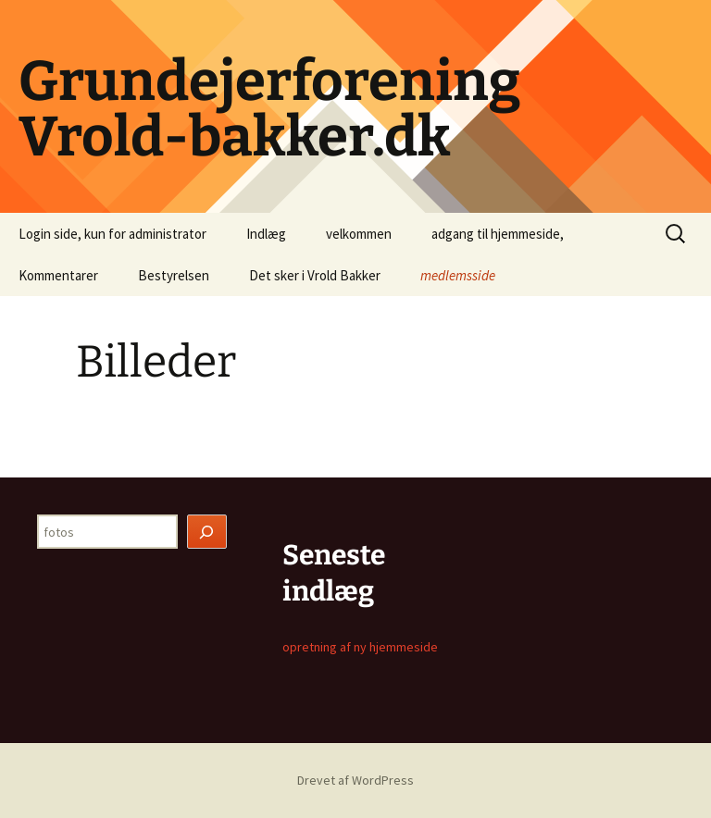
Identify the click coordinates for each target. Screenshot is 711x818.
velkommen (359, 233)
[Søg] (207, 531)
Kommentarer (58, 275)
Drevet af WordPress (355, 780)
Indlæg (266, 233)
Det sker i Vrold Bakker (314, 275)
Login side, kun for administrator (112, 233)
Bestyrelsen (173, 275)
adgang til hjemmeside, (497, 233)
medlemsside (457, 275)
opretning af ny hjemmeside (360, 646)
